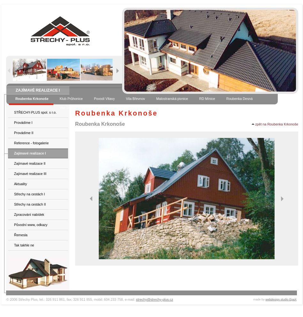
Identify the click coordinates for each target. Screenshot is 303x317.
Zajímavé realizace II (29, 163)
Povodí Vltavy (104, 99)
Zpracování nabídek (29, 214)
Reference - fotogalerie (31, 143)
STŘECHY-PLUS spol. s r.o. (35, 112)
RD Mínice (207, 99)
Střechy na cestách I (29, 194)
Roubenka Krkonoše (32, 99)
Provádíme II (23, 133)
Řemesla (20, 235)
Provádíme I (23, 123)
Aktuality (20, 184)
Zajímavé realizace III (30, 174)
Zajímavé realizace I (30, 153)
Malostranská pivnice (172, 99)
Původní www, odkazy (30, 225)
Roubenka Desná (239, 99)
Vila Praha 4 (108, 107)
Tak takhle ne (24, 245)
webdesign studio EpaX (281, 299)
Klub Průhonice (71, 99)
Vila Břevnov (135, 99)
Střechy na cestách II (30, 204)
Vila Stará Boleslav (74, 107)
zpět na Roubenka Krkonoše (275, 124)
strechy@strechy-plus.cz (154, 299)
